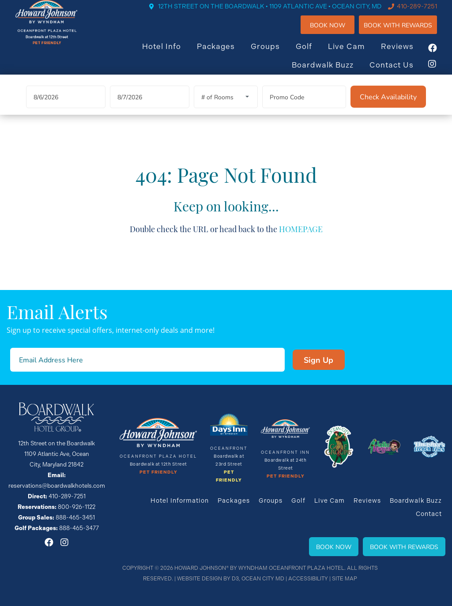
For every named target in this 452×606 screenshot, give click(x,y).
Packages (224, 53)
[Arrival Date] (65, 108)
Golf (312, 53)
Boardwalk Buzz (331, 72)
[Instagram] (441, 71)
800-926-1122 (76, 507)
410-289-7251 (425, 13)
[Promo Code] (304, 108)
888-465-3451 (75, 517)
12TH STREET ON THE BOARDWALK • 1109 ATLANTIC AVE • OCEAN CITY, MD (278, 13)
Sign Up (318, 359)
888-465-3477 (79, 528)
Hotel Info (170, 53)
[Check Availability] (388, 108)
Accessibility (308, 579)
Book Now (336, 32)
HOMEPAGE (301, 240)
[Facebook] (441, 55)
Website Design (199, 579)
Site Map (344, 579)
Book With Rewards (404, 546)
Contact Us (400, 72)
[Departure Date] (149, 108)
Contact (429, 513)
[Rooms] (226, 108)
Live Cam (354, 53)
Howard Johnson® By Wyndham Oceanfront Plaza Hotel (259, 568)
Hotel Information (180, 500)
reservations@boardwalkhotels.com (56, 485)
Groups (273, 53)
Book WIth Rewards (406, 32)
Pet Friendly (158, 472)
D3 (235, 579)
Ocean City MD (262, 579)
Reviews (405, 53)
